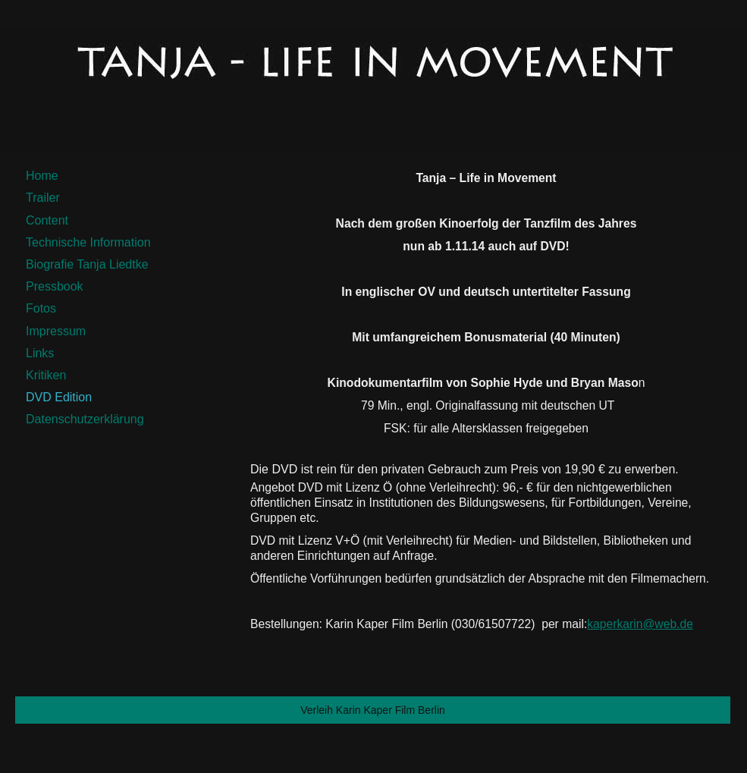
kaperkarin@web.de (640, 623)
